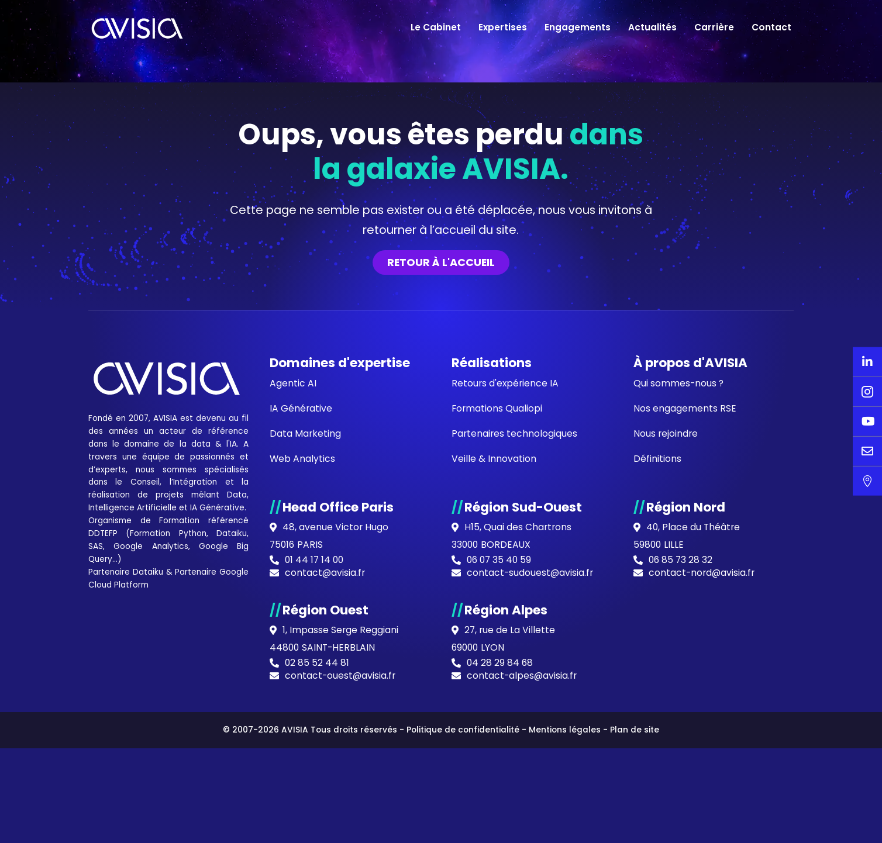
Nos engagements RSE (684, 667)
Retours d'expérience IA (506, 641)
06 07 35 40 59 (500, 822)
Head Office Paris (338, 767)
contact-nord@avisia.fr (703, 834)
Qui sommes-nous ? (679, 641)
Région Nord (685, 767)
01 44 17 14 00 (315, 822)
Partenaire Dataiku (126, 833)
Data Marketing (306, 693)
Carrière (714, 27)
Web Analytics (303, 718)
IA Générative (218, 767)
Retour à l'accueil (441, 519)
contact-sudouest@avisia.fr (531, 834)
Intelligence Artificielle (133, 767)
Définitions (657, 718)
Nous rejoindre (666, 693)
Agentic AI (293, 641)
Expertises (502, 27)
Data (237, 755)
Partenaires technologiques (515, 693)
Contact (771, 27)
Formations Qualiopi (497, 667)
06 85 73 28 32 (681, 822)
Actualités (652, 27)
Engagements (578, 27)
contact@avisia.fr (325, 834)
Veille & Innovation (494, 718)
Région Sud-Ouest (524, 767)
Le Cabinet (436, 27)
